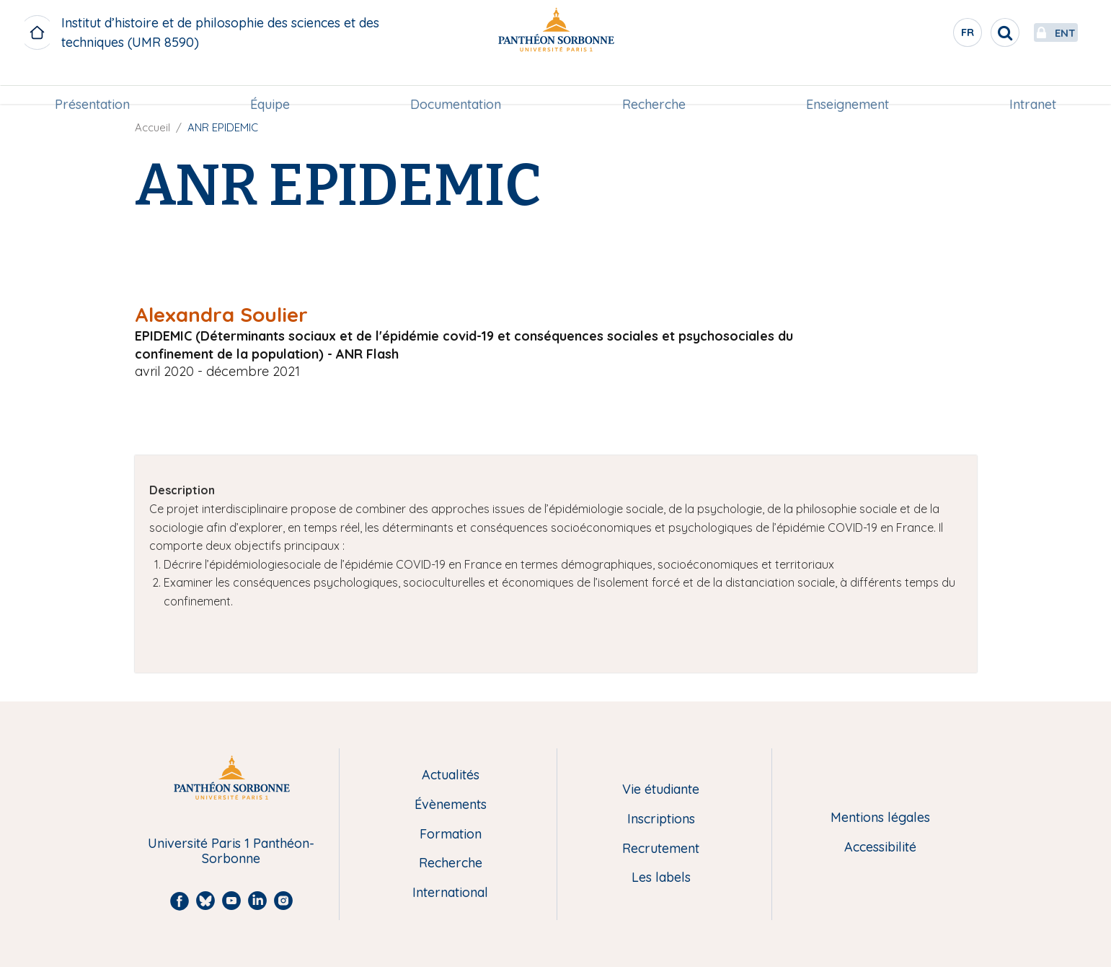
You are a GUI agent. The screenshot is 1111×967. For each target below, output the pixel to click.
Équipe (270, 84)
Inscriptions (661, 819)
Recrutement (660, 849)
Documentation (455, 84)
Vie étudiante (660, 789)
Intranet (1032, 84)
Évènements (451, 805)
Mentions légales (880, 818)
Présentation (92, 84)
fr (934, 35)
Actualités (450, 775)
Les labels (661, 877)
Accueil (152, 127)
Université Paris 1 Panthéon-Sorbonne (231, 851)
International (450, 893)
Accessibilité (880, 847)
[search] (971, 32)
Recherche (654, 84)
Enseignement (847, 84)
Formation (451, 834)
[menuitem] (92, 84)
